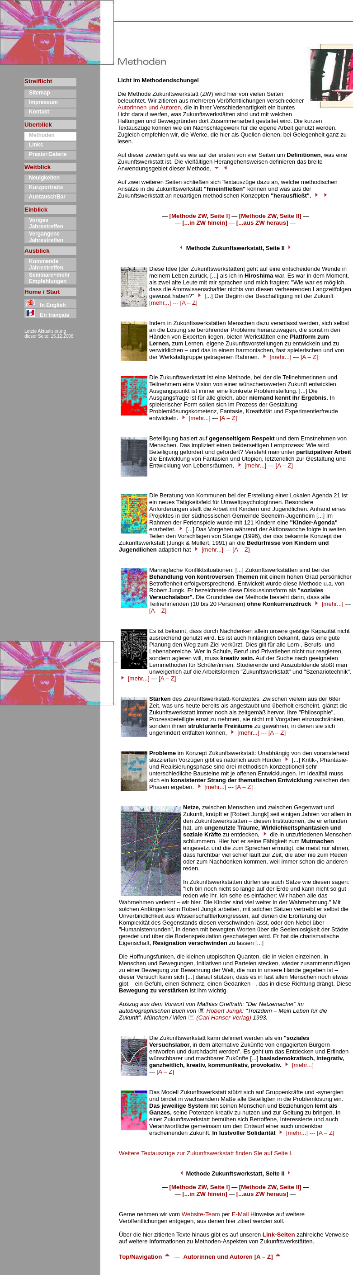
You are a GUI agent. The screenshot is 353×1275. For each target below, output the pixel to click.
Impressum (41, 102)
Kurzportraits (43, 187)
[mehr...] (160, 302)
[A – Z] (189, 302)
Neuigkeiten (42, 178)
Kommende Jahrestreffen (43, 264)
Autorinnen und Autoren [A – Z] (232, 1256)
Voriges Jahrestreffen (43, 223)
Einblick (35, 209)
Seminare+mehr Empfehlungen (47, 278)
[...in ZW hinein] (204, 222)
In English (45, 305)
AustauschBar (45, 197)
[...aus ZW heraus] (262, 222)
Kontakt (36, 112)
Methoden (39, 135)
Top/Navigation (145, 1256)
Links (33, 145)
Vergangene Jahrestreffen (43, 237)
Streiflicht (38, 81)
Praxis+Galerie (45, 154)
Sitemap (37, 93)
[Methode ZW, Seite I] (199, 215)
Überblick (38, 124)
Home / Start (42, 291)
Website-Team (201, 1214)
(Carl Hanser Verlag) (223, 1017)
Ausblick (37, 250)
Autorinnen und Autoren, (150, 107)
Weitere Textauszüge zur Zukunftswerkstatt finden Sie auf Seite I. (206, 1153)
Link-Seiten (279, 1234)
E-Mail (240, 1214)
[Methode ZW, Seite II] (270, 215)
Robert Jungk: (225, 1010)
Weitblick (37, 167)
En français (46, 315)
